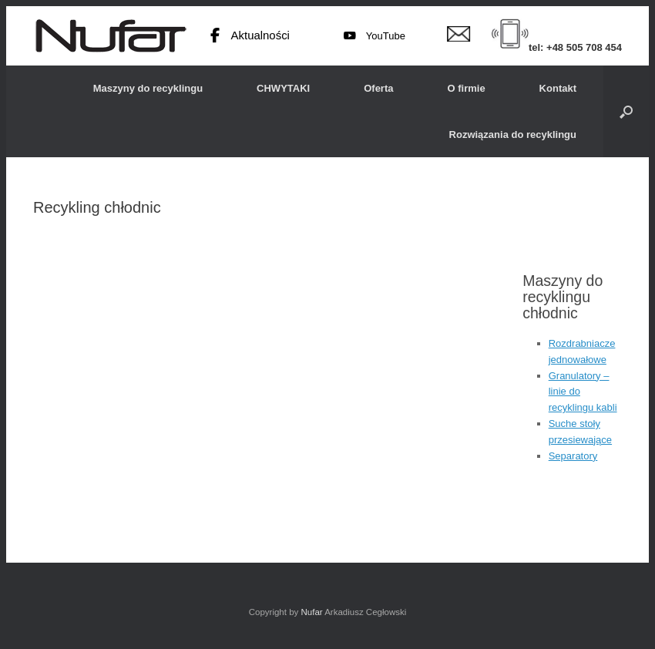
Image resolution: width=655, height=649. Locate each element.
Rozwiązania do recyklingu (512, 134)
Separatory (573, 456)
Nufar (311, 612)
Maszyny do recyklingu (148, 88)
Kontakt (557, 88)
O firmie (466, 88)
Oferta (378, 88)
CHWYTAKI (283, 88)
